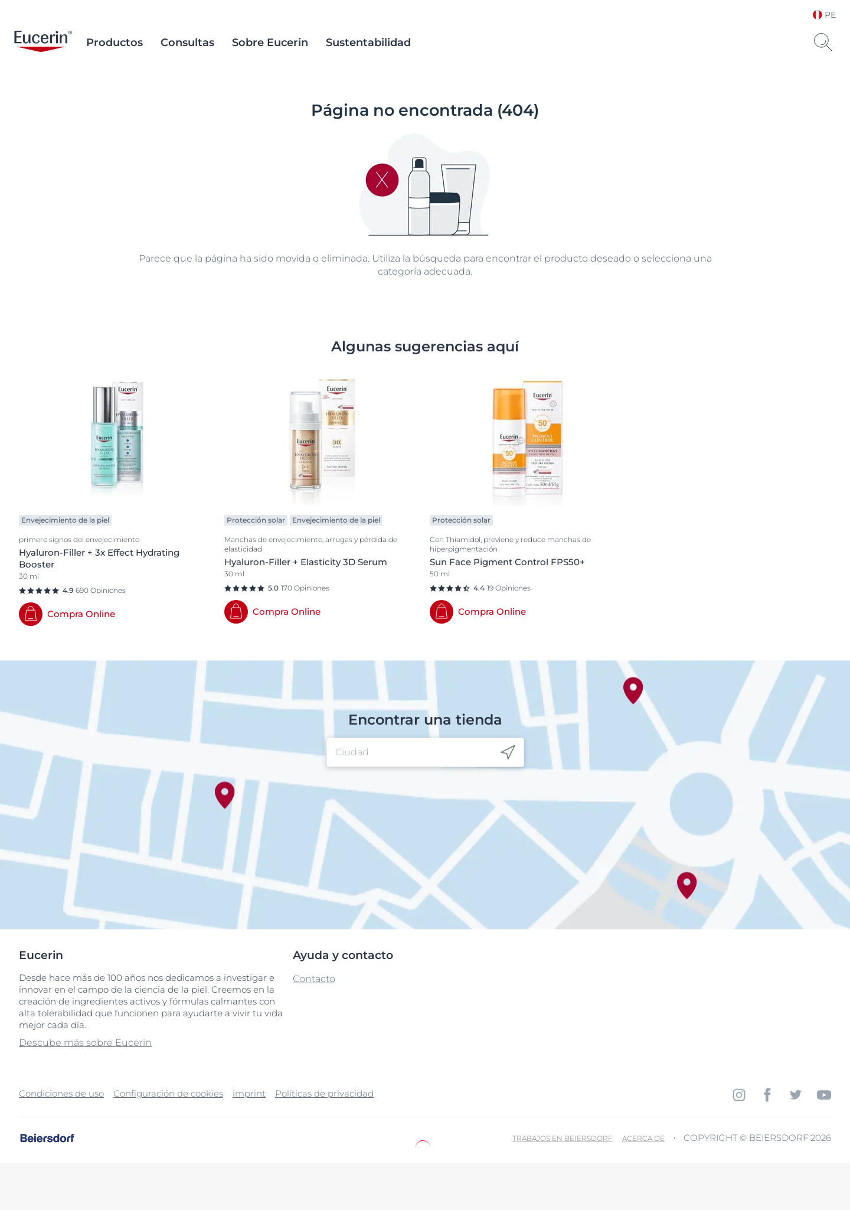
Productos (114, 42)
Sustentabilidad (368, 42)
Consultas (187, 42)
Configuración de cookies (168, 1093)
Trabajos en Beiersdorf (562, 1138)
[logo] (43, 42)
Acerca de (643, 1138)
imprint (249, 1093)
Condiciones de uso (61, 1093)
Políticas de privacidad (324, 1093)
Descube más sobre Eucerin (85, 1042)
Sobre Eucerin (270, 42)
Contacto (314, 978)
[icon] (508, 752)
